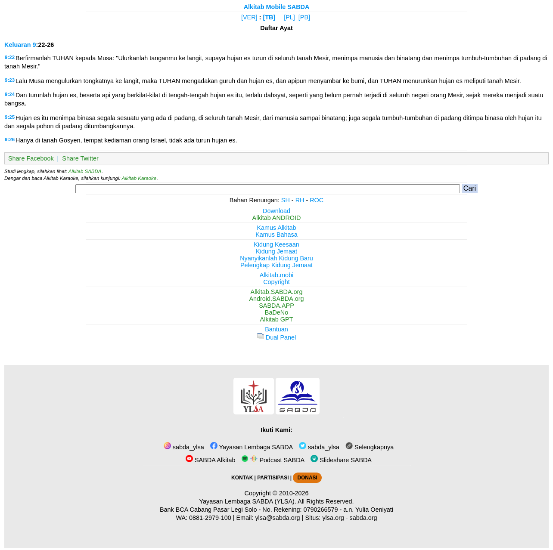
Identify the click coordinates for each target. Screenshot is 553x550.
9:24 (10, 94)
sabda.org (363, 517)
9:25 (10, 117)
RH (299, 200)
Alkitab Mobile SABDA (277, 6)
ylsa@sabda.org (277, 517)
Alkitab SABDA (85, 171)
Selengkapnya (369, 447)
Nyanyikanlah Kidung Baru (276, 258)
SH (285, 200)
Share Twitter (80, 158)
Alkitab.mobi (276, 275)
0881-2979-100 (210, 517)
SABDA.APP (276, 305)
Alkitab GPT (276, 319)
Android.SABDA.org (276, 298)
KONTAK (242, 478)
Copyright (276, 281)
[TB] (269, 17)
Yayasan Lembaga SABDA (251, 447)
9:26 (10, 139)
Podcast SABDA (272, 460)
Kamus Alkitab (276, 227)
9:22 (10, 57)
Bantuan (276, 329)
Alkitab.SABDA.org (277, 291)
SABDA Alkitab (210, 460)
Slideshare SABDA (341, 460)
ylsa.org (333, 517)
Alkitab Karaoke (139, 178)
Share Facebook (31, 158)
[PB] (304, 17)
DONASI (307, 478)
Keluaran (17, 44)
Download (276, 210)
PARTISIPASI (273, 478)
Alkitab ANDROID (276, 217)
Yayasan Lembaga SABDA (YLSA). (247, 501)
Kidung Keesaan (276, 244)
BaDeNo (276, 312)
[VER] (249, 17)
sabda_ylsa (184, 447)
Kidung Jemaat (276, 251)
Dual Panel (276, 337)
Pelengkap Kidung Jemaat (276, 265)
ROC (316, 200)
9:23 (10, 80)
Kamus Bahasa (276, 234)
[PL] (289, 17)
